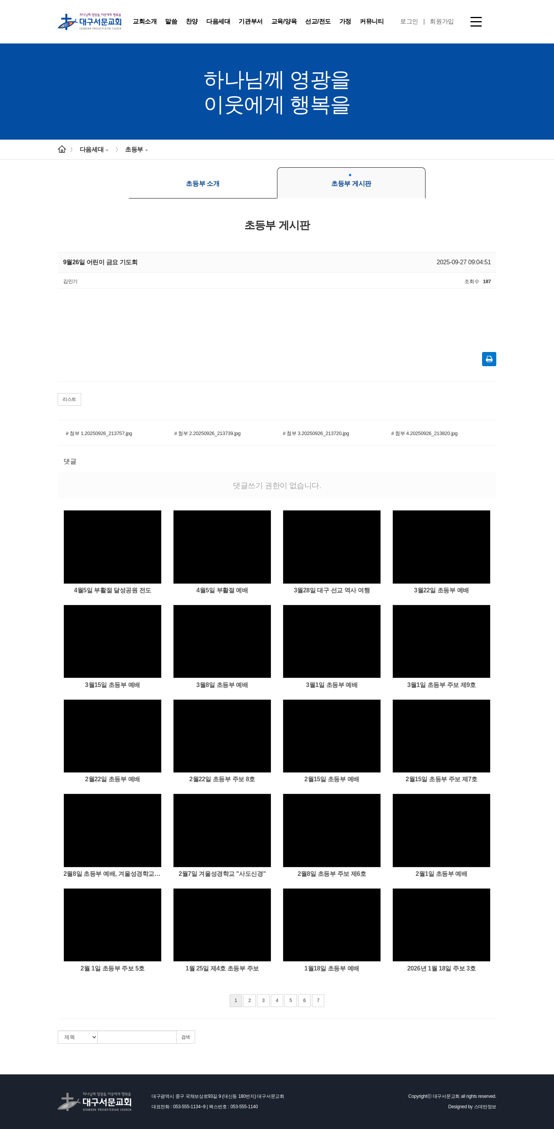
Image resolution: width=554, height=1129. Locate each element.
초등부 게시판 (351, 180)
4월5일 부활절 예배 (222, 590)
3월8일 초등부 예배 (222, 685)
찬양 (192, 21)
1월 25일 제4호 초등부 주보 (222, 968)
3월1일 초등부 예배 (331, 685)
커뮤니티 (372, 21)
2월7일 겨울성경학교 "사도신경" (222, 874)
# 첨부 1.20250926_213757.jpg (99, 433)
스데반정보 (485, 1106)
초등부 (136, 149)
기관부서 (250, 21)
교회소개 (145, 21)
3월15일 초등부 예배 (112, 685)
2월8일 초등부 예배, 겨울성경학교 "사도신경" (112, 874)
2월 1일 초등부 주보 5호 (112, 968)
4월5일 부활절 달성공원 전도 (112, 590)
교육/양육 (284, 21)
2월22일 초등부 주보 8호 (222, 779)
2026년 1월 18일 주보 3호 (441, 968)
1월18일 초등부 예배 (331, 968)
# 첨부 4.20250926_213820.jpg (424, 433)
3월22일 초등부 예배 (441, 590)
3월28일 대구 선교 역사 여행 (332, 590)
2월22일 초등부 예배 (112, 779)
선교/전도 (317, 21)
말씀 (171, 21)
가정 (345, 21)
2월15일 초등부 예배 (331, 779)
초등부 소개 (202, 180)
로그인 (409, 21)
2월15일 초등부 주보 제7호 (441, 779)
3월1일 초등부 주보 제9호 (441, 685)
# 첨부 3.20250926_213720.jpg (316, 433)
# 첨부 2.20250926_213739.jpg (207, 433)
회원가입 (442, 21)
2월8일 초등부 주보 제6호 (331, 874)
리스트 (69, 399)
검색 (185, 1037)
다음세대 (218, 21)
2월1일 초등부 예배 (441, 874)
